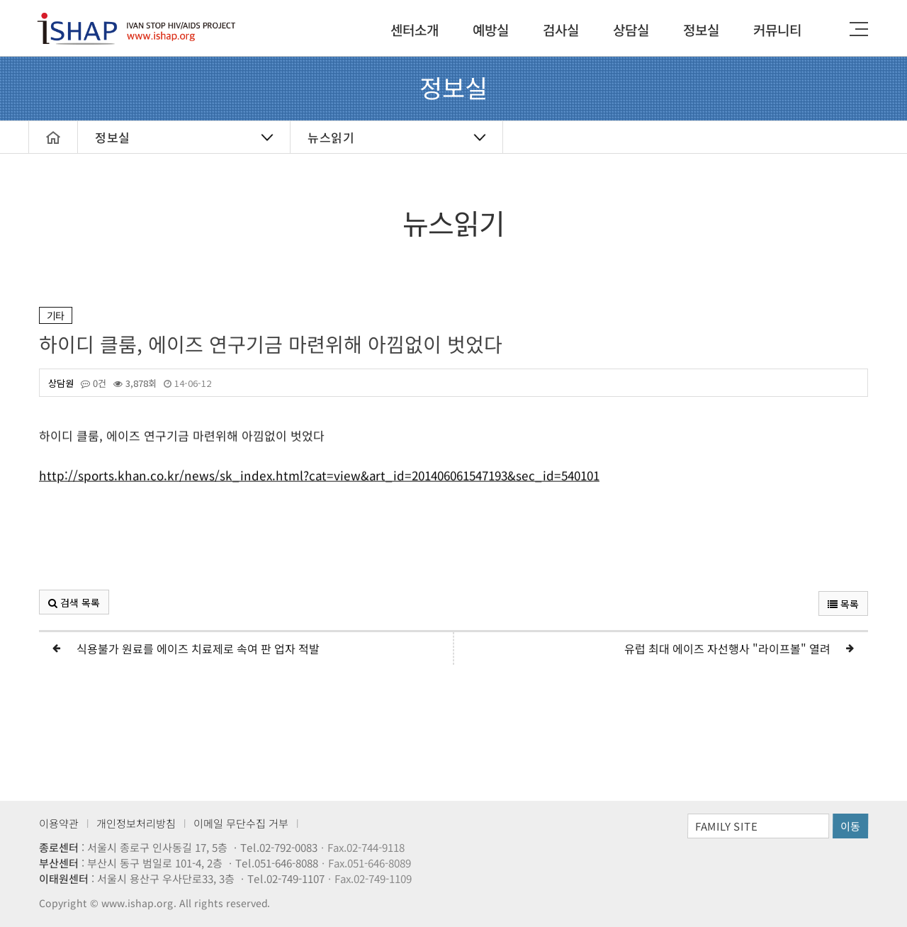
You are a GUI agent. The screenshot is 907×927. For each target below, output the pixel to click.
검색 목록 (74, 602)
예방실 (491, 29)
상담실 (631, 29)
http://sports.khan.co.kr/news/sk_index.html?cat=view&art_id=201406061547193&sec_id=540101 (319, 484)
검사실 (561, 29)
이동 (850, 826)
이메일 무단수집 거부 (240, 823)
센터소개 (414, 29)
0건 (93, 383)
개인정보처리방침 (136, 823)
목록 (843, 604)
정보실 (701, 29)
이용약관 (59, 823)
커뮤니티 (777, 29)
